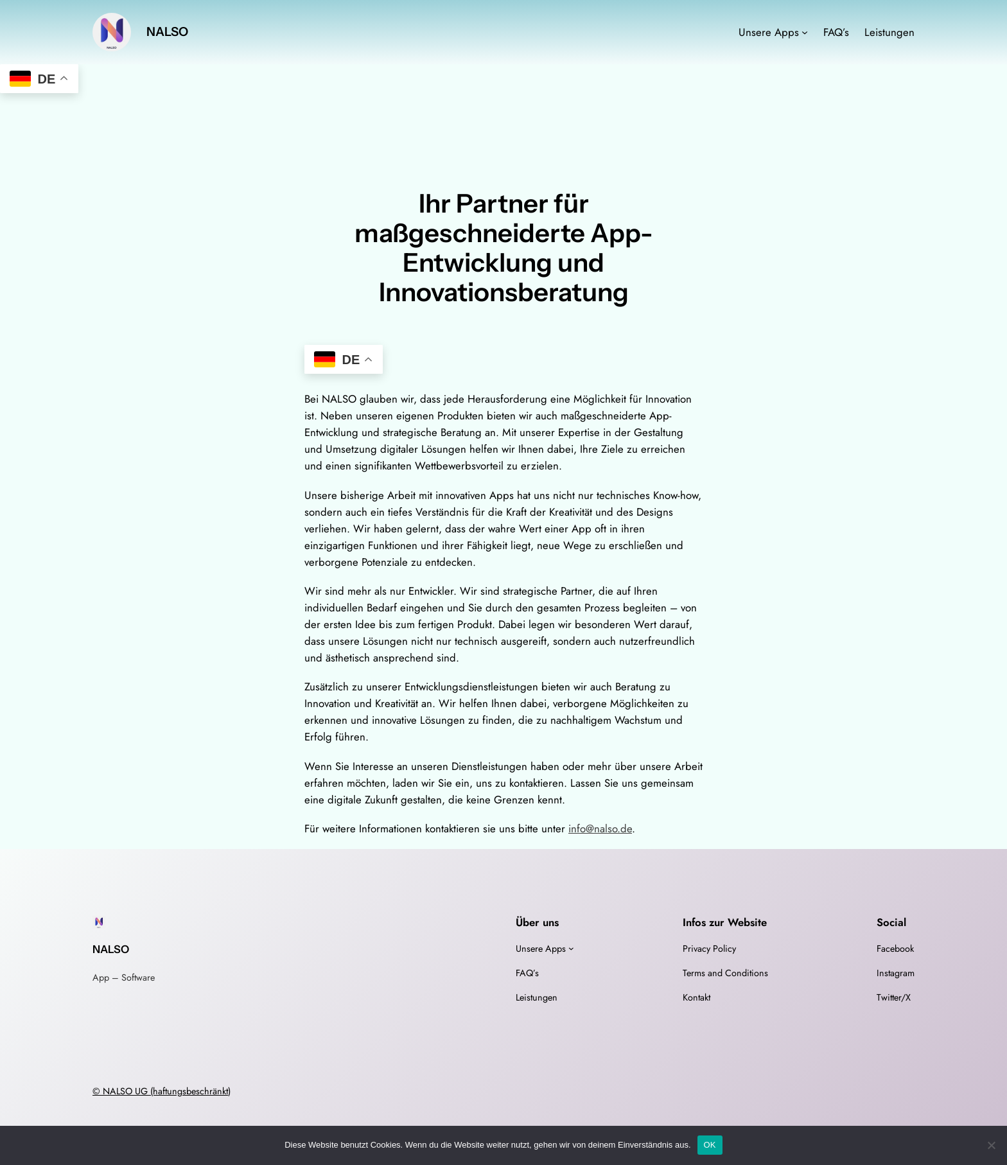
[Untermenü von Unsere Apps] (804, 32)
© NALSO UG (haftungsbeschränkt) (161, 1091)
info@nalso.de (600, 828)
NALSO (167, 31)
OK (710, 1145)
